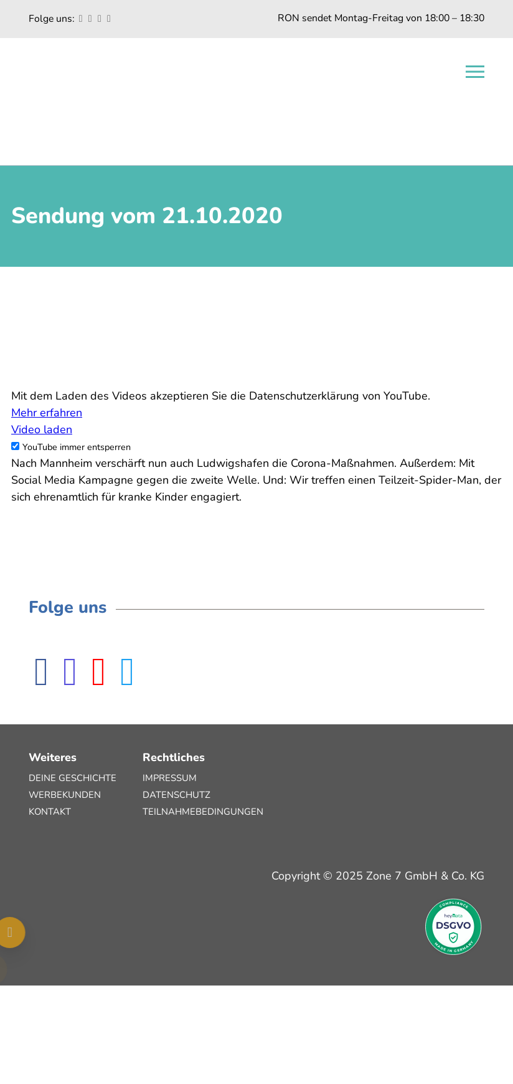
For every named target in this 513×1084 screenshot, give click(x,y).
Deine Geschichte (72, 778)
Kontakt (50, 811)
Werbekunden (65, 795)
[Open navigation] (475, 71)
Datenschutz (176, 795)
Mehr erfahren (46, 412)
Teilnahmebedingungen (203, 811)
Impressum (170, 778)
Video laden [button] (41, 429)
